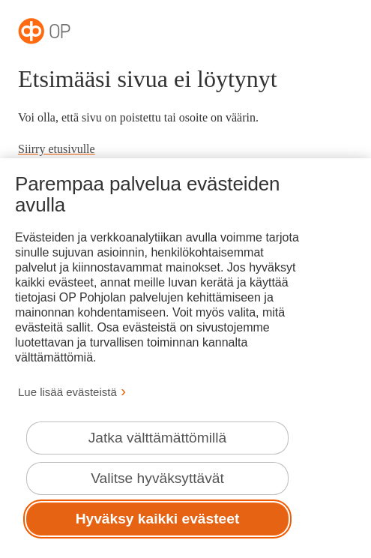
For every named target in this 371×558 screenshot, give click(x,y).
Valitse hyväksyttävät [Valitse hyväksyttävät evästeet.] (157, 478)
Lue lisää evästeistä (67, 392)
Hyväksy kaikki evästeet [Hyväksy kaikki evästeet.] (158, 518)
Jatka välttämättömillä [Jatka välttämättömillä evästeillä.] (157, 438)
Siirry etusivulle (56, 148)
